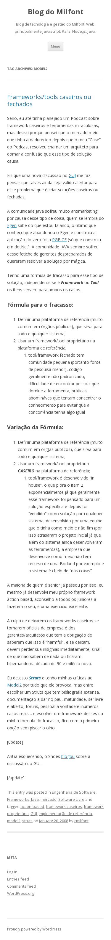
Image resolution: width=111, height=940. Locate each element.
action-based (32, 806)
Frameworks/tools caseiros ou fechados (49, 100)
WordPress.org (20, 893)
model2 (13, 820)
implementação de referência (65, 813)
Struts (35, 678)
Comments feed (21, 886)
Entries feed (18, 879)
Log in (12, 872)
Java (35, 799)
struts (27, 820)
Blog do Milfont (55, 11)
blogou (68, 756)
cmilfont (81, 820)
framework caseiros (64, 806)
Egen (12, 225)
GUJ (72, 175)
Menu (55, 46)
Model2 (14, 685)
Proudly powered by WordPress (34, 929)
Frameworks (18, 799)
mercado (49, 799)
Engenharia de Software (74, 792)
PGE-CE (59, 239)
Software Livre (71, 799)
